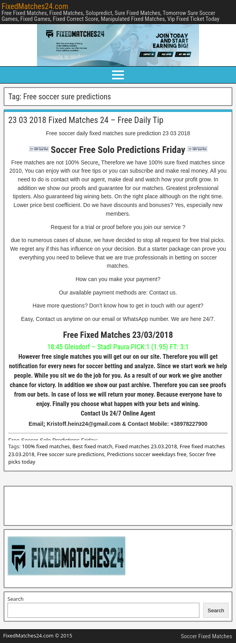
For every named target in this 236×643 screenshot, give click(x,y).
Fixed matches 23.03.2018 (146, 446)
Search (15, 598)
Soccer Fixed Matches (206, 636)
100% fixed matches (46, 446)
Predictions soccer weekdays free (146, 454)
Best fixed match (92, 446)
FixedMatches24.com (35, 6)
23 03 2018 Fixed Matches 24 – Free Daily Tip (85, 120)
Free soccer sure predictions (70, 454)
